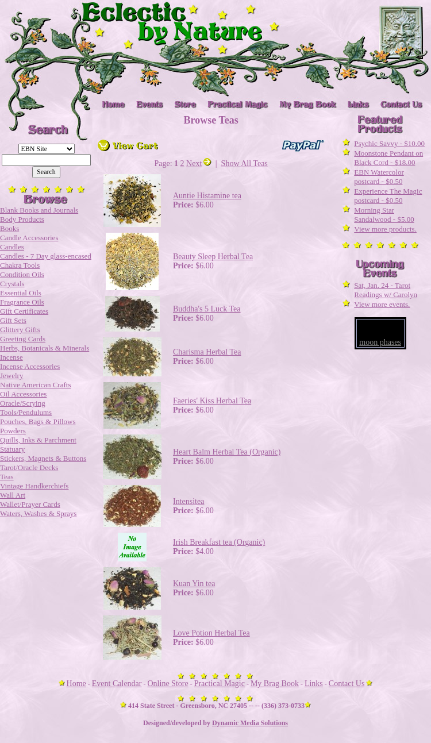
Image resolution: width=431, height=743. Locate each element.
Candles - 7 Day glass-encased (45, 256)
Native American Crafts (35, 384)
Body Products (22, 219)
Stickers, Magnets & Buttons (43, 458)
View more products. (385, 229)
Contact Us (347, 683)
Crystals (12, 283)
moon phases (380, 342)
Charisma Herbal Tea (207, 352)
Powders (13, 430)
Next (198, 163)
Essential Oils (20, 292)
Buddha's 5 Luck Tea (207, 309)
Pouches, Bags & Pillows (37, 421)
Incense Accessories (30, 366)
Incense (11, 357)
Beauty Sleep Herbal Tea (213, 256)
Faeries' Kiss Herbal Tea (212, 400)
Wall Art (12, 495)
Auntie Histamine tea (207, 195)
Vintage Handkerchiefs (34, 486)
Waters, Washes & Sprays (38, 513)
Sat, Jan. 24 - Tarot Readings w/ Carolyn (385, 290)
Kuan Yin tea (194, 583)
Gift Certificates (24, 311)
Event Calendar (117, 683)
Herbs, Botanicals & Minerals (44, 348)
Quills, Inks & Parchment (38, 440)
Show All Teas (244, 163)
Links (314, 683)
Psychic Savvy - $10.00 (389, 143)
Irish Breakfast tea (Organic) (219, 542)
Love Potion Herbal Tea (211, 633)
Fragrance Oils (22, 302)
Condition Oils (22, 274)
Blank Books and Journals (39, 210)
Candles (12, 246)
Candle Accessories (29, 237)
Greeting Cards (22, 338)
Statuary (12, 449)
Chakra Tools (20, 265)
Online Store (168, 683)
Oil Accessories (23, 394)
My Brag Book (275, 683)
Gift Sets (13, 320)
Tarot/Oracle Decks (29, 467)
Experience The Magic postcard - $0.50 (388, 196)
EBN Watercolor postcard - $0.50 (378, 177)
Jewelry (11, 375)
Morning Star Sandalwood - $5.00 (384, 215)
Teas (7, 476)
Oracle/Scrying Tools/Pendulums (26, 408)
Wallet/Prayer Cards (30, 504)
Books (9, 228)
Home (76, 683)
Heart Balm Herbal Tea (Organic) (226, 452)
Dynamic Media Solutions (250, 723)
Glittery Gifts (20, 329)
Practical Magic (219, 683)
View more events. (382, 304)
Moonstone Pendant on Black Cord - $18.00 (388, 158)
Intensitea (188, 501)
